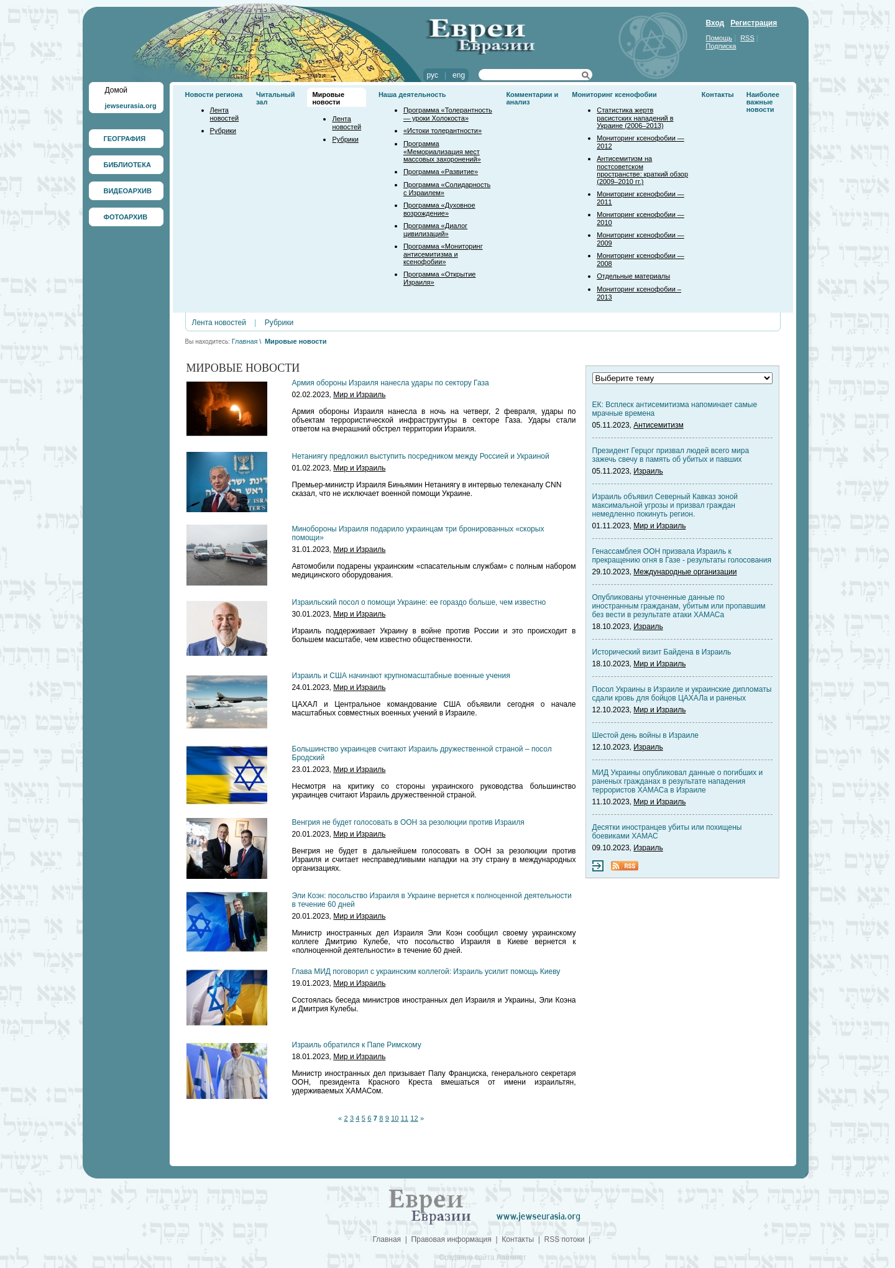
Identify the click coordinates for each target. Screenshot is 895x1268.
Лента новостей (224, 114)
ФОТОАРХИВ (126, 217)
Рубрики (223, 130)
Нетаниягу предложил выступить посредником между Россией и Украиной (420, 456)
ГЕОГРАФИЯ (125, 138)
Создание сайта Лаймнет (482, 1257)
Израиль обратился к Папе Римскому (356, 1045)
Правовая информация (451, 1239)
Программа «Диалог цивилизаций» (435, 229)
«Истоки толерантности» (442, 130)
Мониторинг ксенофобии (614, 94)
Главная (245, 341)
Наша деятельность (412, 94)
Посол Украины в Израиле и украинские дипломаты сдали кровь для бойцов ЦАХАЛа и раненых (682, 693)
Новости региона (214, 94)
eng (458, 75)
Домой (116, 90)
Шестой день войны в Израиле (645, 735)
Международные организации (685, 571)
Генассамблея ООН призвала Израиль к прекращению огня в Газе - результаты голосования (681, 555)
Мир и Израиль (359, 394)
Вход (715, 23)
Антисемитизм (658, 425)
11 (404, 1118)
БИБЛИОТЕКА (127, 164)
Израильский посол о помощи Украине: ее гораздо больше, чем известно (419, 602)
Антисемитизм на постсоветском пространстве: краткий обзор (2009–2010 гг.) (642, 170)
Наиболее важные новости (762, 102)
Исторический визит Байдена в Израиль (662, 652)
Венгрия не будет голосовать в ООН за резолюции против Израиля (408, 822)
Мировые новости (328, 98)
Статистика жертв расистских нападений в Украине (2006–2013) (635, 117)
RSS (747, 38)
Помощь (719, 38)
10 (394, 1118)
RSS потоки (564, 1239)
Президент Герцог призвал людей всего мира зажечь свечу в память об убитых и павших (671, 455)
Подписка (721, 46)
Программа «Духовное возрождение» (439, 209)
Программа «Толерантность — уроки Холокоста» (447, 114)
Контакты (718, 94)
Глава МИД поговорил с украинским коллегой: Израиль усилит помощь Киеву (426, 971)
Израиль (648, 471)
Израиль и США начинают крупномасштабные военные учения (401, 675)
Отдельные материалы (633, 276)
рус (432, 75)
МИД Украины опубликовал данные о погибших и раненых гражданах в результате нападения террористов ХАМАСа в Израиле (677, 781)
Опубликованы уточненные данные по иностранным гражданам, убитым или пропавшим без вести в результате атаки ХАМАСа (679, 606)
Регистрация (753, 23)
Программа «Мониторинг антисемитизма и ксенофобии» (443, 253)
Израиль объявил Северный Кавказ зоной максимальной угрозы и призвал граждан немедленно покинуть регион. (665, 505)
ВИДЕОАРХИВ (128, 191)
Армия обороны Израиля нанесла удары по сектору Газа (390, 383)
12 (414, 1118)
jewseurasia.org (131, 105)
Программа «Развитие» (440, 171)
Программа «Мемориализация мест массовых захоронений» (442, 151)
